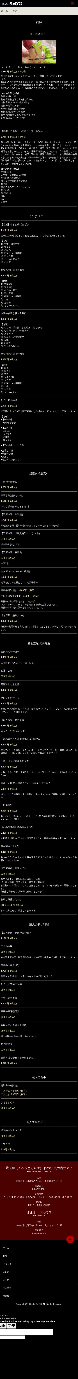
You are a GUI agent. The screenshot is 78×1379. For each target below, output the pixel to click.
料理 (5, 1256)
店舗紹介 (7, 1296)
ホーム (4, 11)
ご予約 (6, 1280)
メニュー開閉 (72, 3)
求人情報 (7, 1288)
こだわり (7, 1272)
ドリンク (7, 1264)
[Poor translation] (11, 1326)
